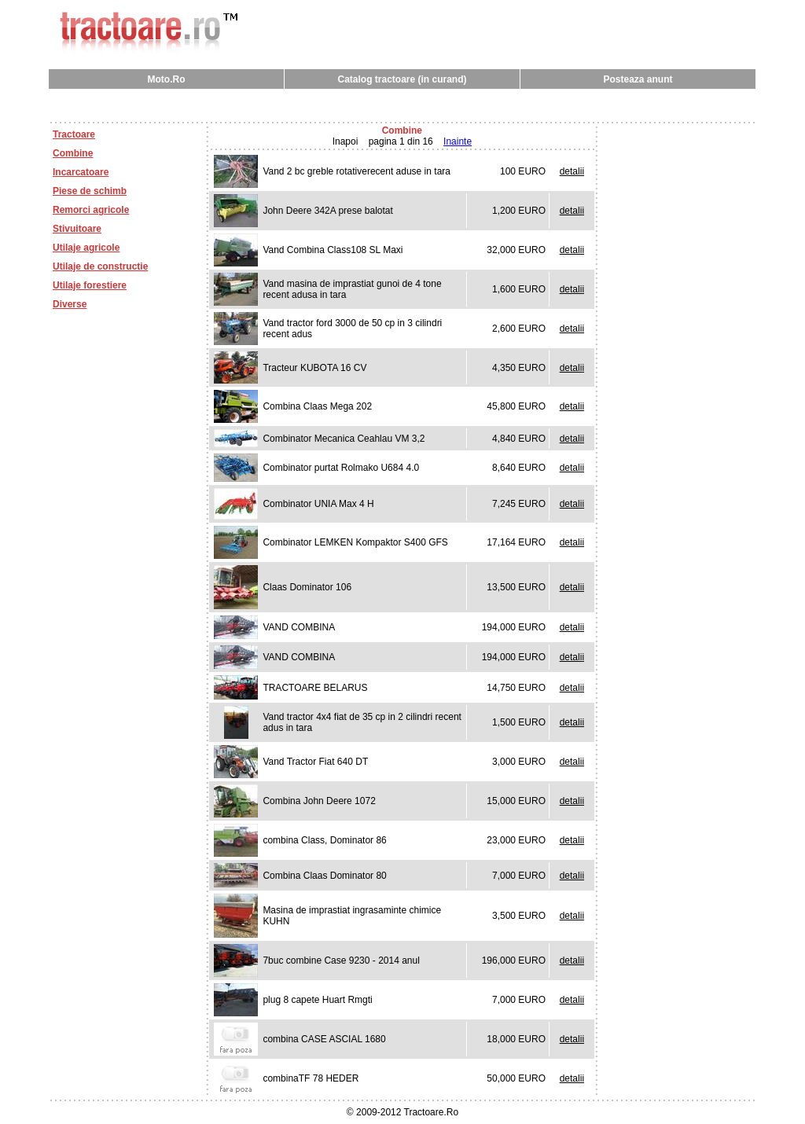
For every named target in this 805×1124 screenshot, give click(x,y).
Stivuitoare (77, 228)
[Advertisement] (402, 105)
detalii (572, 171)
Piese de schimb (90, 191)
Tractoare (74, 134)
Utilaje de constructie (100, 266)
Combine (73, 153)
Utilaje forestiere (90, 285)
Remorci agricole (91, 209)
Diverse (69, 304)
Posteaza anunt (637, 79)
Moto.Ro (167, 79)
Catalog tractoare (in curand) (401, 79)
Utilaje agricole (86, 247)
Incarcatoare (80, 172)
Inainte (457, 141)
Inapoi (345, 141)
